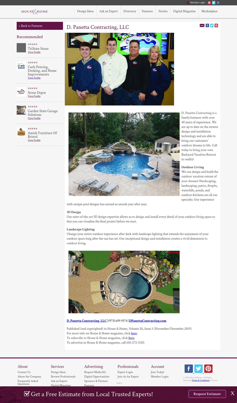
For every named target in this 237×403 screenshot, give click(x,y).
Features (89, 385)
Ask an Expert (59, 381)
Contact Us (24, 372)
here (134, 333)
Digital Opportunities (96, 377)
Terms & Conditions (201, 380)
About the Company (29, 377)
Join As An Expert (128, 377)
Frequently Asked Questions (28, 382)
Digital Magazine (61, 385)
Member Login (159, 377)
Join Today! (157, 372)
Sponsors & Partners (96, 381)
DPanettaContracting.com (147, 321)
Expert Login (125, 372)
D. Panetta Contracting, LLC (87, 321)
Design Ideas (58, 372)
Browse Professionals (63, 377)
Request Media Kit (95, 372)
